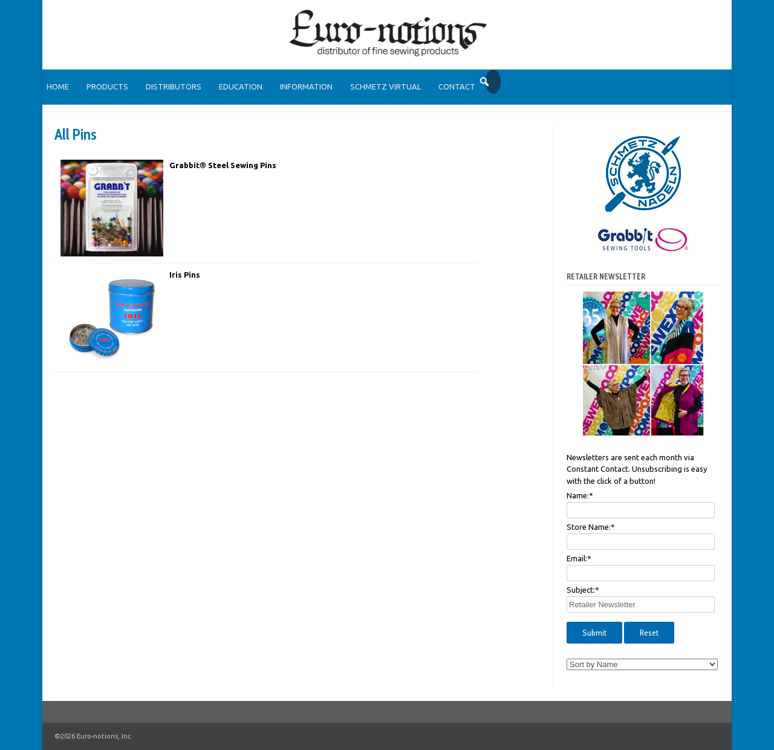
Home (58, 86)
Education (240, 86)
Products (107, 86)
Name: (580, 495)
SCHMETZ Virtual (385, 86)
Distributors (173, 86)
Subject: (583, 589)
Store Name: (591, 527)
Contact (456, 86)
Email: (579, 558)
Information (306, 86)
